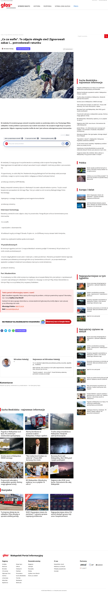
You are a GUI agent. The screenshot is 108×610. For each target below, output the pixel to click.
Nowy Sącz (19, 564)
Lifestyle (30, 566)
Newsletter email (59, 564)
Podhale (18, 571)
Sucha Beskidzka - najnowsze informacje (23, 409)
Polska (82, 162)
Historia (36, 8)
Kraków (4, 564)
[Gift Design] (83, 568)
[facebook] (2, 330)
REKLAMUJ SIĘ (103, 2)
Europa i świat (86, 189)
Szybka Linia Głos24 (62, 8)
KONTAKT (94, 2)
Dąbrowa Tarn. (6, 573)
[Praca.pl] (83, 565)
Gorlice (4, 575)
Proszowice (19, 573)
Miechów (4, 580)
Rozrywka (47, 8)
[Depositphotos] (99, 565)
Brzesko (4, 569)
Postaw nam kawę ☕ (23, 48)
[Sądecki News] (91, 565)
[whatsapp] (13, 330)
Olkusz (18, 566)
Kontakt (56, 571)
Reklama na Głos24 (59, 566)
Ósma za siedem (33, 575)
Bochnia (4, 566)
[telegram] (9, 330)
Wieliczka (18, 582)
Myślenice (5, 582)
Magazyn (30, 564)
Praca (76, 8)
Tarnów (18, 578)
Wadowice (19, 580)
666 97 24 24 (20, 306)
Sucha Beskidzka (21, 575)
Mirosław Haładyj (8, 48)
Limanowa (5, 578)
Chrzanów (5, 571)
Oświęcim (19, 569)
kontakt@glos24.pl (12, 309)
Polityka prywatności (60, 569)
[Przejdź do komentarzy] (67, 49)
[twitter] (5, 330)
